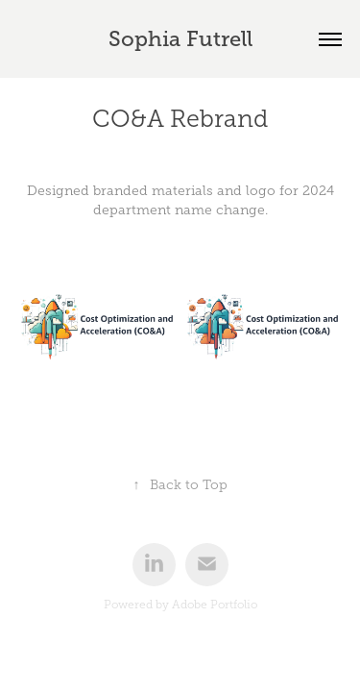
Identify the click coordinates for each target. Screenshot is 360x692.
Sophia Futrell (180, 39)
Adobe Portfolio (214, 604)
